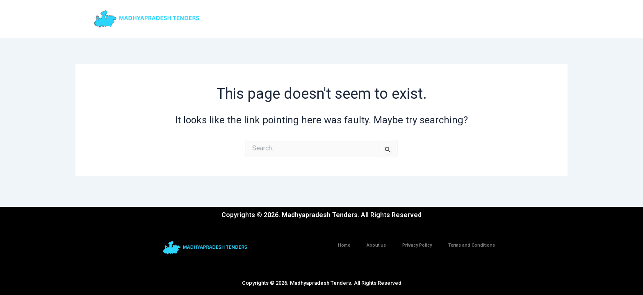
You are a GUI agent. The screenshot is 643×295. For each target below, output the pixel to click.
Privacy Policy (417, 245)
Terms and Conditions (471, 245)
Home (344, 245)
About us (376, 245)
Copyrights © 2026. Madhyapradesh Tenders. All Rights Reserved (321, 283)
